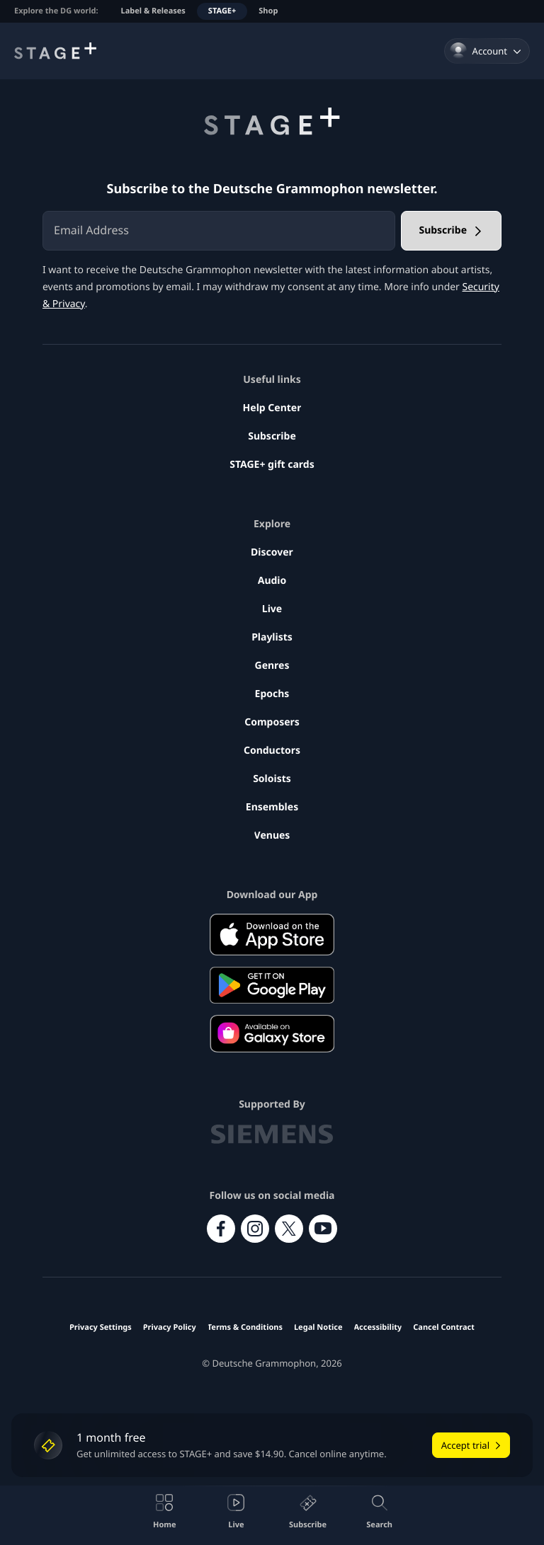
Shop (268, 11)
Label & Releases (153, 11)
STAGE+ (222, 11)
